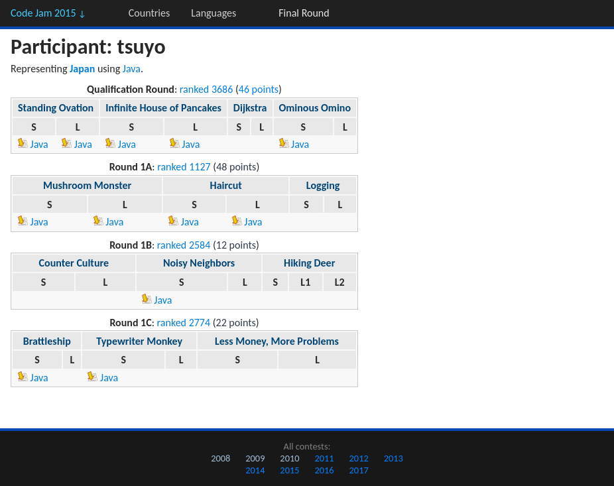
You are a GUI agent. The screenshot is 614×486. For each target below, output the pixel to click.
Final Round (303, 13)
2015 (289, 470)
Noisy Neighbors (199, 263)
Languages (213, 13)
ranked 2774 (184, 322)
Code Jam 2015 (48, 13)
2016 (324, 470)
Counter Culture (74, 263)
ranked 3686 (206, 89)
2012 (359, 458)
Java (132, 68)
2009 (255, 458)
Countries (149, 13)
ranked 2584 (184, 245)
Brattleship (47, 341)
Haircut (226, 185)
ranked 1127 (184, 166)
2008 (220, 458)
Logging (323, 185)
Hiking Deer (309, 263)
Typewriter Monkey (139, 341)
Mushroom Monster (87, 185)
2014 (255, 470)
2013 (393, 458)
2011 (324, 458)
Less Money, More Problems (277, 341)
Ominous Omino (315, 107)
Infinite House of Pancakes (163, 107)
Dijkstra (250, 107)
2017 (359, 470)
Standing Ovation (55, 107)
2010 (289, 458)
